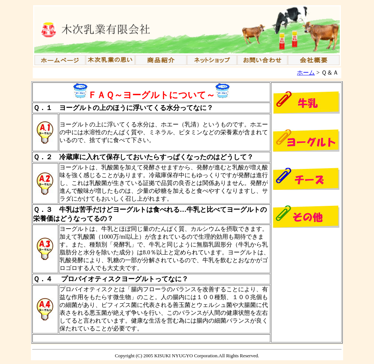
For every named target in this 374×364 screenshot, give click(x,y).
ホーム (306, 72)
